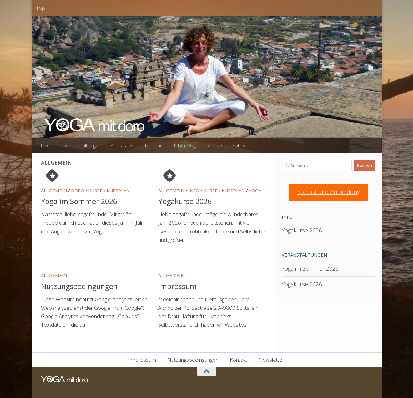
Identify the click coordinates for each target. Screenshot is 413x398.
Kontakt (119, 145)
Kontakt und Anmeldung (328, 192)
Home (48, 145)
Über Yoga (186, 145)
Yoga (255, 190)
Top (40, 7)
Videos (215, 145)
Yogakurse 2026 (185, 201)
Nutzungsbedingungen (79, 286)
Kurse (95, 190)
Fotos (238, 145)
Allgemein (54, 190)
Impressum (177, 286)
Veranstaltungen (83, 145)
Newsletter (271, 359)
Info (193, 190)
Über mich (153, 145)
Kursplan (118, 190)
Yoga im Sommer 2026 (79, 201)
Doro (77, 190)
